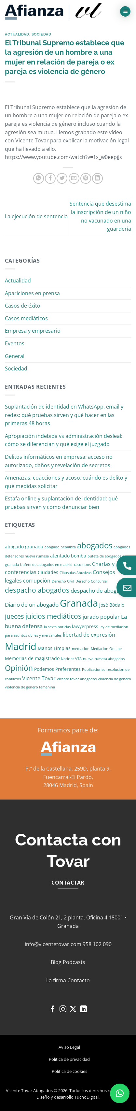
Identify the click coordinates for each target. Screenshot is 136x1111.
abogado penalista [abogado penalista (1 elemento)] (60, 547)
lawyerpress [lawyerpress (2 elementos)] (85, 626)
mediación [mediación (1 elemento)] (80, 648)
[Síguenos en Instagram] (63, 1009)
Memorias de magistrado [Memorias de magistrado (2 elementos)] (32, 658)
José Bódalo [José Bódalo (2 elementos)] (111, 605)
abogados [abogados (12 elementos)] (94, 545)
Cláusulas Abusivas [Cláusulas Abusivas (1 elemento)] (75, 572)
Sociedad (41, 34)
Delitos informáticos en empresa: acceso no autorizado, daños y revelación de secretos (59, 461)
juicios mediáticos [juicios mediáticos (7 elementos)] (53, 616)
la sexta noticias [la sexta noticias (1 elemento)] (57, 627)
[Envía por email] (74, 178)
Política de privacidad (69, 1059)
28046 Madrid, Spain (68, 785)
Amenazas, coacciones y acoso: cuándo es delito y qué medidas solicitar (66, 482)
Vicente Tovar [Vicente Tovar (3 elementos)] (39, 678)
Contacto (78, 980)
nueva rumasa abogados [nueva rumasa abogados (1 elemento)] (104, 658)
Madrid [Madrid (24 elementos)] (20, 646)
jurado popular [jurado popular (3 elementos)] (101, 616)
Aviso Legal (69, 1047)
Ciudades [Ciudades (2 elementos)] (48, 572)
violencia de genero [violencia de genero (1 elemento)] (114, 679)
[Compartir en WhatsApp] (38, 178)
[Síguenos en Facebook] (52, 1009)
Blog (56, 962)
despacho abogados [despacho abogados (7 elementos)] (37, 590)
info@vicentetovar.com (53, 944)
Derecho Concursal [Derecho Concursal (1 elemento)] (91, 581)
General (14, 356)
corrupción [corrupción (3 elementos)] (36, 580)
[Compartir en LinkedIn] (97, 178)
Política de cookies (69, 1071)
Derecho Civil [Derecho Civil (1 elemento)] (63, 581)
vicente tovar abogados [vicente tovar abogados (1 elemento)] (77, 679)
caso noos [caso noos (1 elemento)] (82, 564)
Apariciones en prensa (32, 293)
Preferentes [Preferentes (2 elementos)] (68, 669)
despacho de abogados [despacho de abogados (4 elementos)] (100, 590)
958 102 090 (97, 944)
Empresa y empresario (33, 330)
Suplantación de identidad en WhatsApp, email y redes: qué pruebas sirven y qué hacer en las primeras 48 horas (64, 415)
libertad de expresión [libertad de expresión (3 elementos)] (89, 634)
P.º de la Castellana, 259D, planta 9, (68, 768)
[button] (125, 11)
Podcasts (74, 962)
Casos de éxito (22, 305)
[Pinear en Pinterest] (85, 178)
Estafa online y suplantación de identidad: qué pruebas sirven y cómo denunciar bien (61, 503)
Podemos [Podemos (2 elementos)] (44, 669)
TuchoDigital (87, 1097)
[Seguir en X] (73, 1009)
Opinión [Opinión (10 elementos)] (19, 668)
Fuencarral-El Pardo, (68, 777)
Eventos (14, 343)
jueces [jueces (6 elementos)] (14, 616)
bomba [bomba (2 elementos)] (78, 556)
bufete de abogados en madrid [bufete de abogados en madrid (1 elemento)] (46, 564)
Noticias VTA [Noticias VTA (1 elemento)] (71, 658)
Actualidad (17, 34)
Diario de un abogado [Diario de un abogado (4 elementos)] (32, 604)
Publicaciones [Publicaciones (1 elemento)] (93, 669)
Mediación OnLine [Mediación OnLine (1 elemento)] (106, 648)
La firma (56, 980)
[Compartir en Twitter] (62, 178)
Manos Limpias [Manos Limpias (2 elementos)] (54, 648)
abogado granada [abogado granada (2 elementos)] (24, 546)
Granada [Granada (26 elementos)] (79, 603)
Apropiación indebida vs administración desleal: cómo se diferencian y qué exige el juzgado (63, 440)
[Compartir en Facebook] (50, 178)
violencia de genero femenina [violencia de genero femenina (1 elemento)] (30, 687)
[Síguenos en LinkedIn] (83, 1009)
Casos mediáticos (26, 318)
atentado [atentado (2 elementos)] (60, 556)
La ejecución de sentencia (36, 216)
